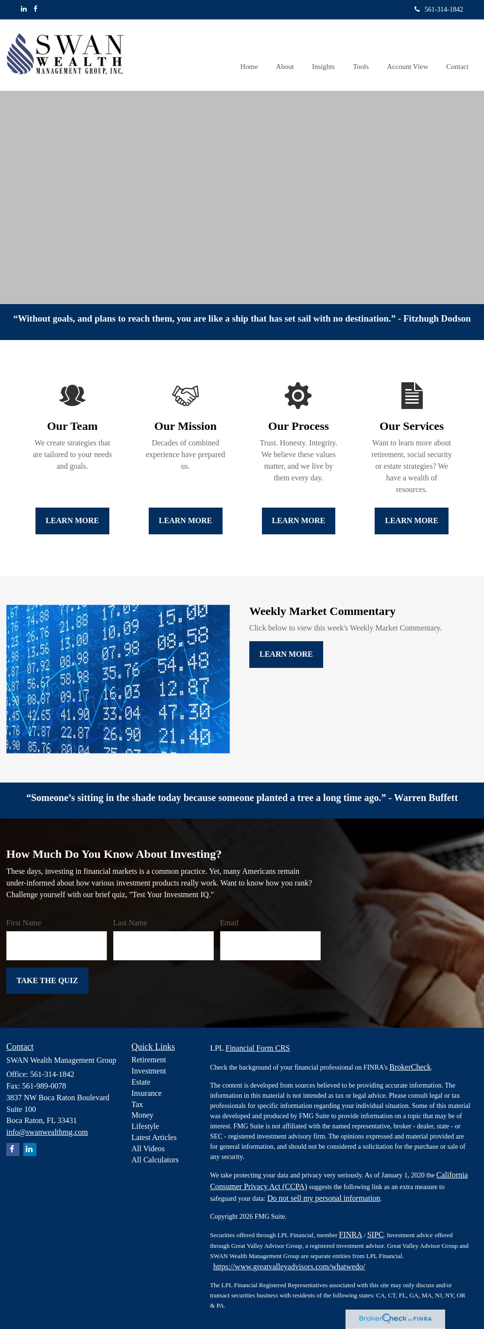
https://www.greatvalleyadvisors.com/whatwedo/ (289, 1266)
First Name (23, 923)
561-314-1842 (439, 9)
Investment (149, 1071)
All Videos (148, 1148)
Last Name (130, 923)
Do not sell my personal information (323, 1198)
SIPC (375, 1234)
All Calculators (155, 1160)
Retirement (149, 1060)
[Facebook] (35, 9)
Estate (141, 1082)
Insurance (147, 1093)
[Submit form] (47, 981)
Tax (137, 1104)
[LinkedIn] (24, 9)
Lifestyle (145, 1126)
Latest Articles (154, 1137)
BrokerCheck (410, 1067)
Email (229, 923)
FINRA (351, 1234)
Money (143, 1115)
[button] (290, 55)
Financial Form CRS (257, 1048)
